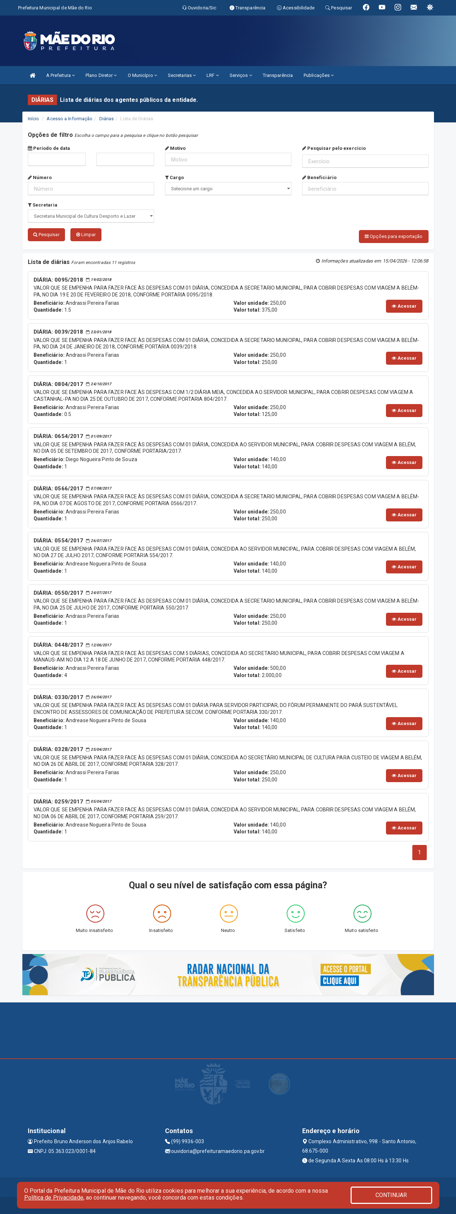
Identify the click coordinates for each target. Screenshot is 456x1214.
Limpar (86, 234)
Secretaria (42, 205)
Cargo (174, 177)
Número (40, 177)
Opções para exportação (393, 236)
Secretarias (182, 75)
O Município (142, 75)
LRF (213, 75)
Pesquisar (46, 234)
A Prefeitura (60, 75)
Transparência (278, 75)
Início (33, 118)
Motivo (175, 148)
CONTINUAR (391, 1195)
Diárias (106, 118)
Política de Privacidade (53, 1197)
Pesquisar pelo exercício (334, 148)
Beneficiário (319, 177)
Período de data (49, 148)
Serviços (241, 75)
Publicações (319, 75)
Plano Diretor (101, 75)
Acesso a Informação (69, 118)
